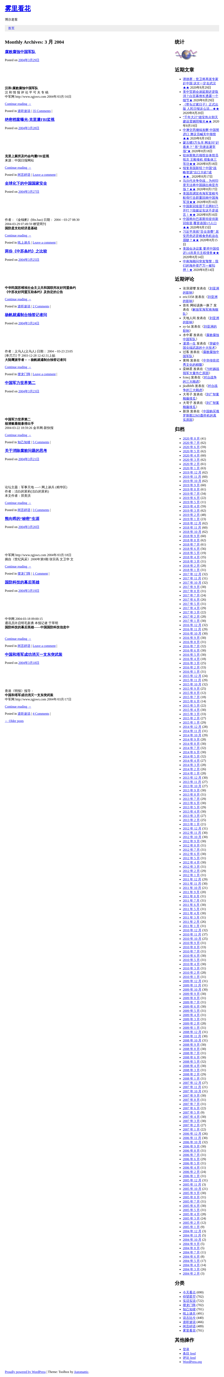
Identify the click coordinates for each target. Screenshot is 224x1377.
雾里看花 (18, 8)
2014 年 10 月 (192, 735)
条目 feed (189, 1353)
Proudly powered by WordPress (25, 1372)
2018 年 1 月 (191, 570)
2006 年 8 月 (191, 1150)
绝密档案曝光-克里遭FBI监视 (29, 119)
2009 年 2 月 (191, 1023)
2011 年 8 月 (191, 896)
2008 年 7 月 (191, 1053)
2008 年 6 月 (191, 1057)
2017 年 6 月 (191, 599)
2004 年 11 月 (192, 1235)
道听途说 (24, 111)
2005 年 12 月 (192, 1180)
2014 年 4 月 (191, 760)
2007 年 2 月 (191, 1125)
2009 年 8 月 (191, 998)
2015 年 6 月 (191, 701)
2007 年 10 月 (192, 1091)
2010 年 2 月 (191, 972)
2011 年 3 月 (191, 917)
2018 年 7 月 (191, 544)
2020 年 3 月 (191, 459)
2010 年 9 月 (191, 943)
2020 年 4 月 (191, 455)
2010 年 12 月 (192, 930)
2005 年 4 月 (191, 1214)
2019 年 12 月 (192, 472)
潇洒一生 (189, 343)
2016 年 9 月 (191, 637)
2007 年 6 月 (191, 1108)
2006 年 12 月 (192, 1133)
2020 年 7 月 (191, 442)
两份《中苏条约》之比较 (26, 251)
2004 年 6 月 (191, 1256)
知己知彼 (24, 442)
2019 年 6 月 (191, 498)
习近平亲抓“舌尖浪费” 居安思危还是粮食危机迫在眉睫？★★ (201, 236)
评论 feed (189, 1357)
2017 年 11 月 (192, 578)
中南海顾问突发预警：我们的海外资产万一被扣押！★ (200, 265)
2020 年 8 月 (191, 438)
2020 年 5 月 (191, 451)
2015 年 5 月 (191, 705)
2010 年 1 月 (191, 977)
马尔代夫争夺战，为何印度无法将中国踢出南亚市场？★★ (200, 185)
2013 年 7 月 (191, 799)
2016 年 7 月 (191, 646)
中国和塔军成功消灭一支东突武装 (33, 654)
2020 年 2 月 (191, 464)
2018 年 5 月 (191, 553)
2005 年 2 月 (191, 1222)
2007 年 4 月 (191, 1116)
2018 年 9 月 (191, 536)
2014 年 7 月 (191, 748)
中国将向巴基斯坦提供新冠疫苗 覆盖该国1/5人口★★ (200, 223)
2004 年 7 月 (191, 1252)
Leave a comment (44, 174)
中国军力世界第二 (20, 383)
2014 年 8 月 (191, 743)
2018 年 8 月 (191, 540)
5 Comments (41, 442)
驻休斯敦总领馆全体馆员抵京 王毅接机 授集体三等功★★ (200, 160)
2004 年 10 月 (192, 1239)
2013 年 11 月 (192, 782)
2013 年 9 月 (191, 790)
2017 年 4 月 (191, 608)
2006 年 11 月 (192, 1138)
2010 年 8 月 (191, 947)
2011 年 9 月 (191, 892)
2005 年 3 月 (191, 1218)
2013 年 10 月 (192, 786)
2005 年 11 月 (192, 1184)
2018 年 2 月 (191, 565)
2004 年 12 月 (192, 1231)
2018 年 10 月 (192, 531)
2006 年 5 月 (191, 1163)
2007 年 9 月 (191, 1095)
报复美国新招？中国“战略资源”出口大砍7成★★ (200, 172)
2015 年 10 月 (192, 684)
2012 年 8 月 (191, 845)
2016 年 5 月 (191, 654)
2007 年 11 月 (192, 1087)
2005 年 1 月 (191, 1227)
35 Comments (42, 111)
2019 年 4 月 (191, 506)
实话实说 (189, 1301)
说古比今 (189, 1317)
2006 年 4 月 (191, 1167)
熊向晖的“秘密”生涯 (22, 519)
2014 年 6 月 (191, 752)
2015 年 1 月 (191, 722)
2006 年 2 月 (191, 1172)
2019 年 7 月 (191, 493)
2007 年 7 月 (191, 1104)
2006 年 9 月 (191, 1146)
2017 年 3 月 (191, 612)
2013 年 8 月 (191, 794)
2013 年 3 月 (191, 815)
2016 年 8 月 (191, 642)
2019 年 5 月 (191, 502)
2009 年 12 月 (192, 981)
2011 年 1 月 (191, 926)
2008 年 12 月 (192, 1032)
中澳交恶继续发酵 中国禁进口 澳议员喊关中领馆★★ (201, 134)
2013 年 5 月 (191, 807)
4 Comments (41, 713)
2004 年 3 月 (191, 1269)
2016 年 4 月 (191, 659)
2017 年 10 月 (192, 582)
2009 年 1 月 (191, 1027)
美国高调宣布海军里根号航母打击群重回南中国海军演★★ (200, 198)
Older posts (14, 721)
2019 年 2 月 (191, 515)
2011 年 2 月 (191, 921)
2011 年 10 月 (192, 888)
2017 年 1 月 (191, 620)
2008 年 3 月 (191, 1070)
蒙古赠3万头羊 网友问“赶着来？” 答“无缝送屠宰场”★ (201, 147)
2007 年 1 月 (191, 1129)
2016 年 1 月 (191, 671)
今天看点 (189, 1292)
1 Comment (40, 573)
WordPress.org (192, 1361)
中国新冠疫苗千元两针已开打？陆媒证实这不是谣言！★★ (200, 210)
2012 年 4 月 (191, 862)
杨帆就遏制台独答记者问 (26, 315)
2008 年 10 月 (192, 1040)
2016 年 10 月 (192, 633)
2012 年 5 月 (191, 858)
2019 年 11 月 (192, 476)
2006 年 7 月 (191, 1155)
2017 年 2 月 (191, 616)
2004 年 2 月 (191, 1273)
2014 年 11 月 (192, 731)
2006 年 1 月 (191, 1176)
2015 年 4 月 (191, 710)
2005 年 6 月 (191, 1205)
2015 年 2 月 (191, 718)
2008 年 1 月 (191, 1078)
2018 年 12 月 (192, 523)
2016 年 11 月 (192, 629)
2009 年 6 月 (191, 1006)
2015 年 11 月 (192, 680)
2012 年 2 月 (191, 871)
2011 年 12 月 (192, 879)
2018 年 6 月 (191, 548)
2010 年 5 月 (191, 960)
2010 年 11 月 (192, 934)
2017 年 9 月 (191, 587)
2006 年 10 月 (192, 1142)
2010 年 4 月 (191, 964)
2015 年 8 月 (191, 693)
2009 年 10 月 (192, 989)
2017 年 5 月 (191, 604)
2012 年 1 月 (191, 875)
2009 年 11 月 (192, 985)
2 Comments (41, 306)
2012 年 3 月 (191, 866)
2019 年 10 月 (192, 481)
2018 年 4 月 (191, 557)
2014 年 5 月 (191, 756)
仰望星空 (189, 1296)
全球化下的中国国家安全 (26, 183)
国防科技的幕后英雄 (22, 582)
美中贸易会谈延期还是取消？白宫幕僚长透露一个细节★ (200, 96)
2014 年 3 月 (191, 765)
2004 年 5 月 (191, 1261)
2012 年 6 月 (191, 854)
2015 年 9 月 (191, 688)
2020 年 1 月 (191, 468)
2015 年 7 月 (191, 697)
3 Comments (41, 510)
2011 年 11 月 (192, 883)
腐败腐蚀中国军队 (20, 52)
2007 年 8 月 (191, 1099)
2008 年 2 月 (191, 1074)
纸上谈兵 (24, 242)
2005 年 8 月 (191, 1197)
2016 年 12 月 (192, 625)
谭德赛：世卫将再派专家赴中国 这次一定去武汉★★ (200, 83)
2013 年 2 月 (191, 820)
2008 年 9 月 (191, 1044)
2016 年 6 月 (191, 650)
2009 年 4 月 (191, 1015)
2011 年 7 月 (191, 900)
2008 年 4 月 (191, 1066)
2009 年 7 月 (191, 1002)
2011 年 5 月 (191, 909)
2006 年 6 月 (191, 1159)
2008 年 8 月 (191, 1049)
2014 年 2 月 (191, 769)
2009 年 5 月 (191, 1010)
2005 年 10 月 (192, 1188)
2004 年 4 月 (191, 1265)
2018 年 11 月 (192, 527)
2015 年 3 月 (191, 714)
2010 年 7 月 (191, 951)
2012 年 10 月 (192, 837)
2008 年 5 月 (191, 1061)
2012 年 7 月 (191, 849)
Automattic (81, 1372)
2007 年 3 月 (191, 1121)
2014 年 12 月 (192, 726)
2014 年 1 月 (191, 773)
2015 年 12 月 (192, 676)
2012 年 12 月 (192, 828)
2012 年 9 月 (191, 841)
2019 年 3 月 (191, 510)
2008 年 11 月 (192, 1036)
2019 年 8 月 (191, 489)
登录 (186, 1349)
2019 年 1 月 (191, 519)
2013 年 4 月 (191, 811)
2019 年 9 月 (191, 485)
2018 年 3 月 (191, 561)
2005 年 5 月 (191, 1210)
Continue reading (18, 104)
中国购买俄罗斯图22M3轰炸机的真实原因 (201, 415)
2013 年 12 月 (192, 777)
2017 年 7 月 (191, 595)
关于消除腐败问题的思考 (26, 451)
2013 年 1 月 (191, 824)
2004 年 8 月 (191, 1248)
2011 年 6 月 (191, 904)
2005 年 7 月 (191, 1201)
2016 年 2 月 (191, 667)
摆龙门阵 (24, 374)
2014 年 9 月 (191, 739)
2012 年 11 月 (192, 832)
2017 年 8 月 (191, 591)
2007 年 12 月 (192, 1083)
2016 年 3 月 (191, 663)
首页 (11, 28)
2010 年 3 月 (191, 968)
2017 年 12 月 (192, 574)
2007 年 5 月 (191, 1112)
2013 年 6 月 (191, 803)
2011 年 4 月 (191, 913)
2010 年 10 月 (192, 938)
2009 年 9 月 (191, 994)
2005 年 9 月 (191, 1193)
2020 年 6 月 (191, 447)
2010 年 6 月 (191, 955)
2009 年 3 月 (191, 1019)
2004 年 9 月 (191, 1244)
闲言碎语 (24, 174)
